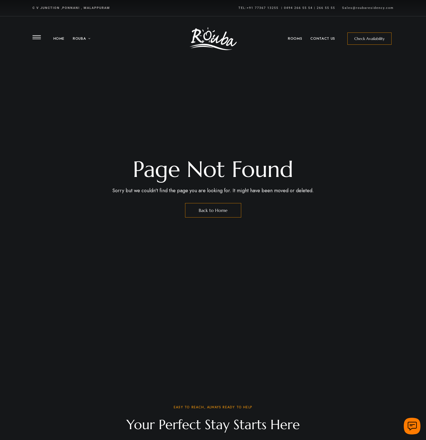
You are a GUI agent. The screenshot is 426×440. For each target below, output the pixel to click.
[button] (369, 38)
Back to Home (213, 210)
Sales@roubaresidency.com (368, 8)
